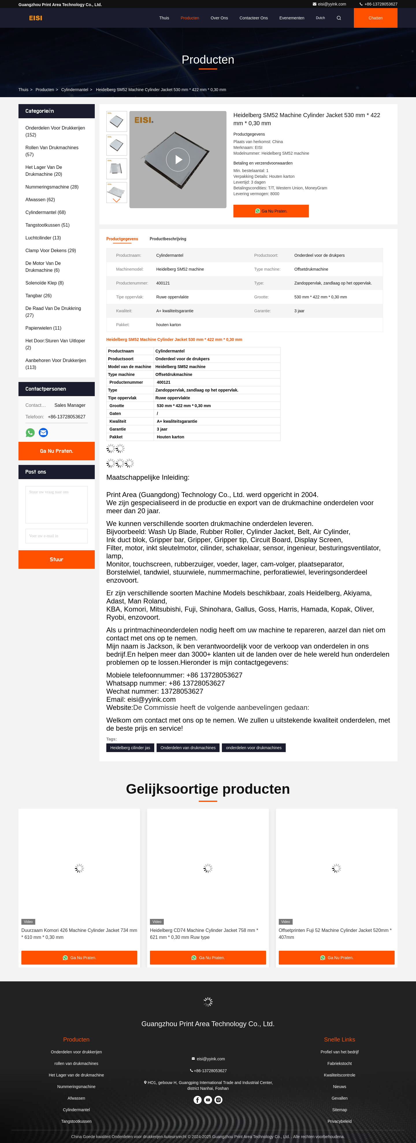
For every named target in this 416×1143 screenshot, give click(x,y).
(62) (40, 199)
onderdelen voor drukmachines (253, 747)
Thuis (164, 18)
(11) (43, 328)
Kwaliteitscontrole (339, 1075)
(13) (43, 237)
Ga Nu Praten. (56, 451)
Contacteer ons (253, 18)
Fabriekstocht (340, 1063)
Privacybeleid (340, 1121)
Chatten (376, 18)
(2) (55, 344)
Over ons (219, 18)
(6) (43, 267)
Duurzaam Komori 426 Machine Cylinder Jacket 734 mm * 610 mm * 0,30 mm (79, 934)
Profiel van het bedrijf (340, 1052)
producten (45, 89)
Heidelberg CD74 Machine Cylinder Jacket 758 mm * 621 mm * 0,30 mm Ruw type (204, 934)
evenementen (291, 18)
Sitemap (339, 1109)
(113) (55, 364)
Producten (190, 18)
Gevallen (340, 1098)
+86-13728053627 (378, 4)
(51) (47, 225)
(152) (55, 131)
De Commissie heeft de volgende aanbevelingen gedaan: (221, 707)
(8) (44, 282)
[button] (116, 200)
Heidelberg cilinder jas (130, 747)
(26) (38, 295)
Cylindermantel (74, 89)
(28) (52, 186)
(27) (53, 312)
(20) (43, 171)
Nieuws (339, 1086)
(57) (52, 151)
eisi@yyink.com (329, 4)
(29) (50, 250)
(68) (45, 212)
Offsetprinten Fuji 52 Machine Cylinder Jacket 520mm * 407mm (335, 934)
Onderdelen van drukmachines (188, 747)
